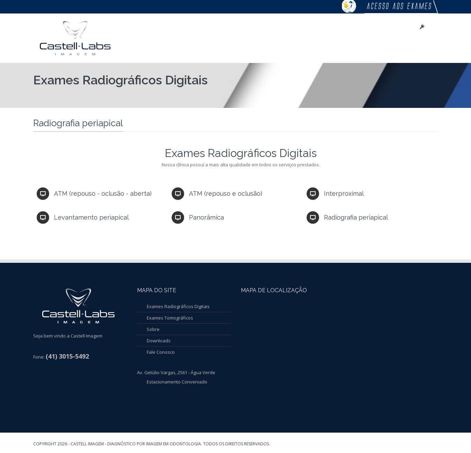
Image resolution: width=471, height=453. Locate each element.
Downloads (159, 341)
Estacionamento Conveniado (177, 382)
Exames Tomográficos (170, 318)
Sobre (153, 329)
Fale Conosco (161, 352)
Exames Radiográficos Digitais (178, 306)
